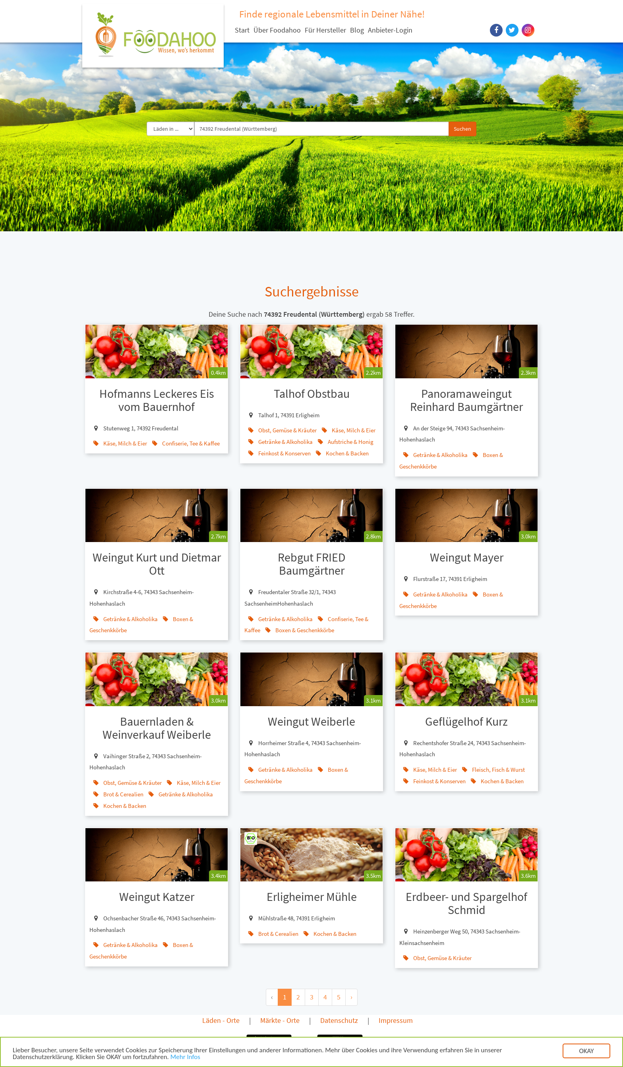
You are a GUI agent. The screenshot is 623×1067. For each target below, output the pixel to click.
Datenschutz (339, 1020)
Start (242, 30)
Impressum (396, 1020)
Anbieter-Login (390, 30)
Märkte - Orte (280, 1020)
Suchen (462, 128)
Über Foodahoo (277, 30)
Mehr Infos (185, 1057)
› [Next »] (351, 996)
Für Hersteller (325, 30)
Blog (357, 30)
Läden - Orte (221, 1020)
